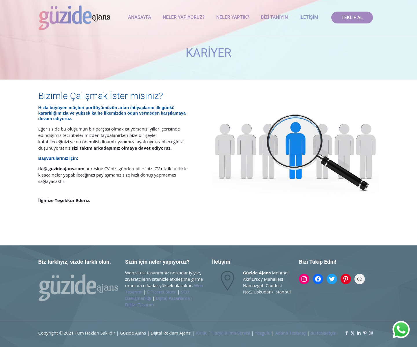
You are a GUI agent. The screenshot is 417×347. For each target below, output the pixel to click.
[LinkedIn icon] (358, 333)
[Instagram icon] (371, 333)
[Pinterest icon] (365, 333)
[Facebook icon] (346, 333)
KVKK (201, 333)
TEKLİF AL (352, 17)
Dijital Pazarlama (173, 298)
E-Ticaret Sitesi (161, 292)
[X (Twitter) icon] (352, 333)
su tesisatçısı (323, 333)
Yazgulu (262, 333)
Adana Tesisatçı (290, 333)
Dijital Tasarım (139, 304)
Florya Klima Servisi (231, 333)
